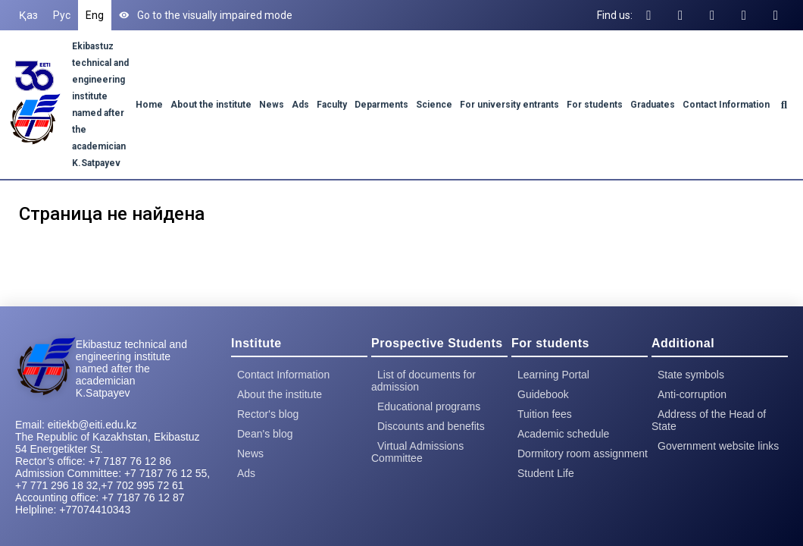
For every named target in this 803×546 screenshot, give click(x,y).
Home (149, 104)
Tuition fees (544, 414)
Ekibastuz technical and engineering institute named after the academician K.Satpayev (131, 368)
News (271, 104)
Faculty (332, 104)
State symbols (691, 375)
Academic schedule (563, 434)
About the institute (211, 104)
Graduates (652, 104)
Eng (95, 15)
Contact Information (726, 104)
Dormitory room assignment (582, 453)
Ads (300, 104)
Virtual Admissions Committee (417, 452)
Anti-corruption (692, 394)
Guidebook (543, 394)
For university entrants (509, 104)
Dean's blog (265, 434)
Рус (61, 15)
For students (595, 104)
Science (434, 104)
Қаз (28, 15)
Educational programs (428, 406)
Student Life (545, 473)
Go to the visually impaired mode (205, 15)
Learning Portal (553, 375)
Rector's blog (267, 414)
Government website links (718, 446)
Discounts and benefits (431, 426)
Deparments (381, 104)
